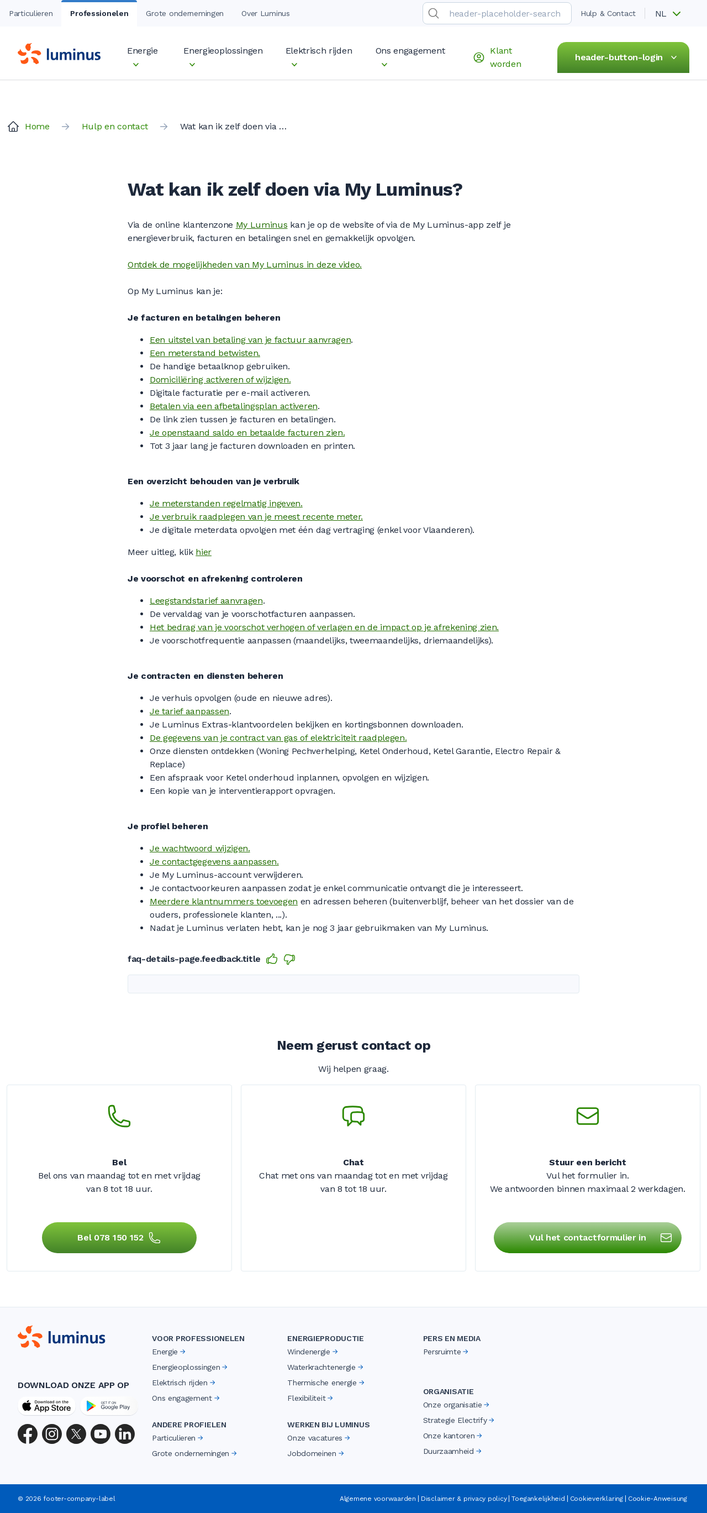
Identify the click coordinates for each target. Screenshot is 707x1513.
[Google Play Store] (109, 1405)
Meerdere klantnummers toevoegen (224, 901)
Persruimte (447, 1351)
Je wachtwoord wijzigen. (200, 848)
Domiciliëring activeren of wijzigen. (220, 379)
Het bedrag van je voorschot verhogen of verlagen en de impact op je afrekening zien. (324, 627)
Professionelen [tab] (99, 13)
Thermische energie (326, 1382)
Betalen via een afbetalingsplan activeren (234, 406)
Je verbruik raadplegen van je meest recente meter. (256, 516)
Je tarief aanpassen (189, 711)
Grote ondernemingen (195, 1453)
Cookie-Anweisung (657, 1498)
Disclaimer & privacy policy (464, 1498)
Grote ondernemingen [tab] (185, 13)
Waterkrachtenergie (326, 1367)
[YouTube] (100, 1434)
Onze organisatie (457, 1404)
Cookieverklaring (596, 1498)
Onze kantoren (453, 1435)
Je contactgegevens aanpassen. (214, 861)
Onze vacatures (319, 1437)
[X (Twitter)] (76, 1434)
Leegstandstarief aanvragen (206, 600)
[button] (671, 13)
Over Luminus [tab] (265, 13)
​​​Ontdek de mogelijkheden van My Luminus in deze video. (245, 264)
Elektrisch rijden (184, 1382)
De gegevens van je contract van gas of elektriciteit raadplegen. (278, 737)
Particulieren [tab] (30, 13)
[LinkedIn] (125, 1434)
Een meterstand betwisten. (205, 353)
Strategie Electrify (460, 1420)
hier (204, 552)
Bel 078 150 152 (119, 1237)
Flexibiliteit (311, 1398)
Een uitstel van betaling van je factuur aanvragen (250, 339)
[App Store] (47, 1405)
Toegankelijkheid (537, 1498)
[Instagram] (52, 1434)
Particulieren (178, 1437)
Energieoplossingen (190, 1367)
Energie (169, 1351)
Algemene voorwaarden (378, 1498)
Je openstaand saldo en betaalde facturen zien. (247, 432)
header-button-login (627, 57)
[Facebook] (28, 1434)
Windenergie (313, 1351)
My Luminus (262, 224)
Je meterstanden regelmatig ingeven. (226, 503)
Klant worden (496, 57)
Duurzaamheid (453, 1451)
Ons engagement (186, 1398)
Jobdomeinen (316, 1453)
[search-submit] (434, 13)
